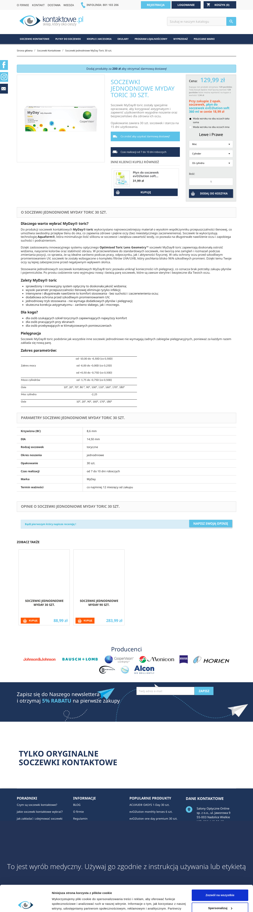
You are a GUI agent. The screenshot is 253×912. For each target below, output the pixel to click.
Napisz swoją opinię (210, 523)
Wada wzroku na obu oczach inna (211, 127)
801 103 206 (111, 5)
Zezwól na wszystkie (220, 870)
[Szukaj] (201, 21)
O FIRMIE (23, 5)
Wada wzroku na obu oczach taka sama (211, 120)
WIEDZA (68, 5)
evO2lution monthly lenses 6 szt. (151, 811)
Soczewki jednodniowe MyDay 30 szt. (44, 603)
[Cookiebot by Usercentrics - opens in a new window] (25, 904)
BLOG (76, 805)
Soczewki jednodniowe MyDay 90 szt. (99, 603)
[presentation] (166, 704)
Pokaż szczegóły (64, 904)
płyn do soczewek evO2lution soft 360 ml (209, 107)
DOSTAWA (54, 5)
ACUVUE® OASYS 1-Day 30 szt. (149, 805)
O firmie (78, 811)
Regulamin (80, 818)
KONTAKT (38, 5)
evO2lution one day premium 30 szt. (153, 818)
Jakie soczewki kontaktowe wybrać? (40, 811)
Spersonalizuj (220, 883)
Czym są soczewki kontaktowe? (37, 805)
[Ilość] (211, 181)
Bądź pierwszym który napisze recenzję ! (50, 524)
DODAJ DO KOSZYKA (214, 193)
